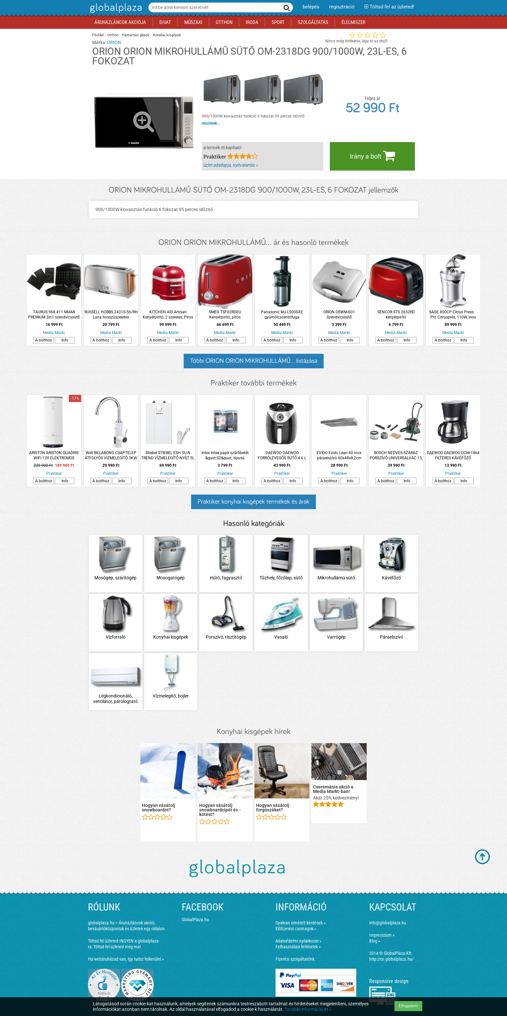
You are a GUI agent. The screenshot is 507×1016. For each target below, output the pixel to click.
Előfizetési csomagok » (295, 928)
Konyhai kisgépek (167, 35)
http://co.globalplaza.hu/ (391, 959)
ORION (114, 42)
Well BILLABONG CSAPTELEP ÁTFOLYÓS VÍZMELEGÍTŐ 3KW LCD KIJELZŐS (111, 456)
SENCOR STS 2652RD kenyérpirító (396, 314)
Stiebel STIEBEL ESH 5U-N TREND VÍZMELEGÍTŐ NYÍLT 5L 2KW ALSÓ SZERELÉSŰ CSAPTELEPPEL (167, 456)
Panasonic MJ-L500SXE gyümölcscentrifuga (282, 314)
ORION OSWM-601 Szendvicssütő (339, 314)
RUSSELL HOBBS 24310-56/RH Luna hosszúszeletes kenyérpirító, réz (111, 315)
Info (64, 340)
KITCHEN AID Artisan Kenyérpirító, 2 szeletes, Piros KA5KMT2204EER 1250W (168, 315)
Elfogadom (408, 1006)
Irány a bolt (372, 155)
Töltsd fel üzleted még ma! (117, 946)
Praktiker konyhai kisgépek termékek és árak (253, 501)
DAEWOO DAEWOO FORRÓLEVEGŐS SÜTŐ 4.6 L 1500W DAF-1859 (282, 456)
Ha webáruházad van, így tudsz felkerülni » (126, 959)
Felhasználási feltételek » (298, 946)
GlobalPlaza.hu (195, 919)
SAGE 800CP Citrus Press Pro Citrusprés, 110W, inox (453, 314)
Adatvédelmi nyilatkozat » (298, 940)
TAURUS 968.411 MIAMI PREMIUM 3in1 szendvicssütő (54, 314)
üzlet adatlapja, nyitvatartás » (230, 165)
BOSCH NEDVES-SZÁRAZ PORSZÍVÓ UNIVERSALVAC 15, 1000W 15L (396, 456)
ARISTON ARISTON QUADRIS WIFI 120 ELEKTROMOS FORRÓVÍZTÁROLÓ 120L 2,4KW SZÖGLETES (54, 456)
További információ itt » (308, 1009)
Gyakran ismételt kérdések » (300, 922)
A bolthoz (43, 340)
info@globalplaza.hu (387, 922)
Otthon (112, 35)
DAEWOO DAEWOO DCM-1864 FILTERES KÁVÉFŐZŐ (453, 455)
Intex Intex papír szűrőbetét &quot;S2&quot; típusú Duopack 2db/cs (225, 456)
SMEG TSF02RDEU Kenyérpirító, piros (225, 314)
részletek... (211, 123)
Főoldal (98, 35)
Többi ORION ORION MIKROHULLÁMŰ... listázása (253, 361)
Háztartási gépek (135, 35)
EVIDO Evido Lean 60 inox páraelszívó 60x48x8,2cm (339, 455)
